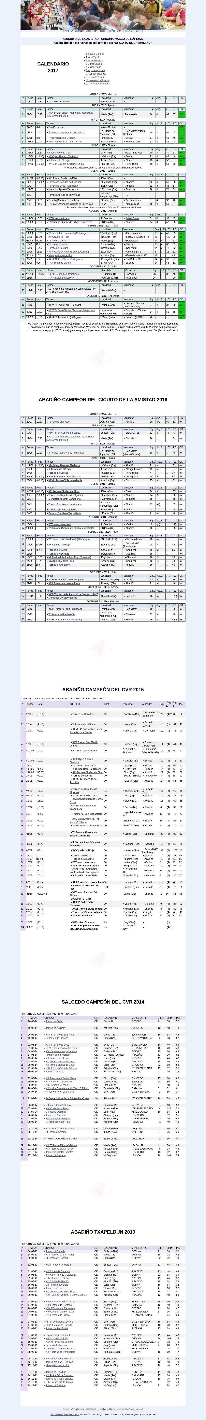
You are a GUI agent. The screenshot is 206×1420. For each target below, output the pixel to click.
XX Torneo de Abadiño (57, 1281)
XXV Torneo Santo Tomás (59, 1382)
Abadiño (130, 222)
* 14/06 (30, 769)
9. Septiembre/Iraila (96, 73)
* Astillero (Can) (131, 714)
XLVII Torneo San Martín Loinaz (65, 141)
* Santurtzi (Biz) (108, 233)
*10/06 (29, 156)
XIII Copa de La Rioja (57, 1338)
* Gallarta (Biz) (108, 156)
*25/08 (29, 222)
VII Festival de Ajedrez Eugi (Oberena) (69, 251)
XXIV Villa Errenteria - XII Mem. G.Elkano (67, 1088)
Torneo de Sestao (58, 472)
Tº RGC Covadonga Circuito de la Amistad (70, 204)
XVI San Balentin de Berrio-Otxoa (66, 164)
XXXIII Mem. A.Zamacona (59, 1081)
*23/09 (29, 255)
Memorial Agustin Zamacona (65, 499)
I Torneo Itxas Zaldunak (58, 1335)
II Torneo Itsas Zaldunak (58, 1105)
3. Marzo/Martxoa (95, 53)
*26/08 (29, 528)
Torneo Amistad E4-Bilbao (59, 1362)
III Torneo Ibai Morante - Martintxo (66, 132)
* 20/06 (30, 772)
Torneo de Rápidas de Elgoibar (64, 182)
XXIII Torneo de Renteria (59, 1305)
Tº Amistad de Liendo (59, 262)
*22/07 (29, 189)
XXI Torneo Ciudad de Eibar (64, 491)
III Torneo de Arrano (56, 1132)
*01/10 (29, 274)
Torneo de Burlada (55, 1251)
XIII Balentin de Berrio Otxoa (61, 1078)
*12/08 (29, 218)
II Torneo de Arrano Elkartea (60, 1348)
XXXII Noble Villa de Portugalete (66, 259)
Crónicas (120, 31)
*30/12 (29, 317)
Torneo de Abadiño (58, 244)
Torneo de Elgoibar (56, 1372)
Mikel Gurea (132, 218)
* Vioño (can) (130, 915)
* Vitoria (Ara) (107, 305)
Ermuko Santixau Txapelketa (65, 513)
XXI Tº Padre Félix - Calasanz (61, 1145)
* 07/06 (30, 760)
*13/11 (30, 596)
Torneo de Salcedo (56, 1155)
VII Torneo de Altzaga (57, 1284)
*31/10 (29, 893)
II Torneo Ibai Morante (84, 750)
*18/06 (29, 160)
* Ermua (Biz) (107, 200)
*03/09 (29, 539)
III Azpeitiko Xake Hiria (57, 1365)
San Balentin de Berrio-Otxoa (65, 476)
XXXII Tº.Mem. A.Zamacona (60, 1308)
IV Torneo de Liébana (57, 1038)
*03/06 (29, 152)
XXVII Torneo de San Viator (60, 1034)
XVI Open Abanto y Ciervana (61, 1274)
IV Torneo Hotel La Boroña (60, 1091)
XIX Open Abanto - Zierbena (64, 465)
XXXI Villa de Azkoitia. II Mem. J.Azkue (66, 1295)
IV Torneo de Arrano (59, 218)
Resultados (104, 31)
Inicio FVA (69, 31)
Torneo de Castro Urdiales (59, 1152)
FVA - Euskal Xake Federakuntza (65, 1414)
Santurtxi (130, 480)
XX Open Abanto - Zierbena (63, 156)
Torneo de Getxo (57, 240)
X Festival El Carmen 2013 (60, 1311)
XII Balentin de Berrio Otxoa (60, 1301)
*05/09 (29, 844)
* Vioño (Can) (107, 317)
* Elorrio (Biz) (107, 164)
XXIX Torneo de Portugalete (60, 1352)
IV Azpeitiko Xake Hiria (58, 1122)
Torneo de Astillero (55, 1028)
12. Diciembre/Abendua (98, 83)
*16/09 (29, 240)
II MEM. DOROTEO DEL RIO (61, 1138)
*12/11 (30, 290)
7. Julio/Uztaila (93, 67)
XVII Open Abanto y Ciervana (61, 1051)
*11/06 (29, 465)
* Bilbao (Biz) (107, 222)
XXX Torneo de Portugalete (60, 1128)
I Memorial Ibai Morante (58, 1054)
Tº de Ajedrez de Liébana (61, 138)
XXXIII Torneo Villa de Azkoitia (65, 480)
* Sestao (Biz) (107, 472)
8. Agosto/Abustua (95, 70)
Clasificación (91, 31)
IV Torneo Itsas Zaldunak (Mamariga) (68, 233)
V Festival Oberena (56, 1111)
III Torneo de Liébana (57, 1258)
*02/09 (29, 233)
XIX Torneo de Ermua (57, 1085)
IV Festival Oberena (56, 1345)
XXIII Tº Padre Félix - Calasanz (65, 609)
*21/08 (29, 834)
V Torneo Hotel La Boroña (86, 769)
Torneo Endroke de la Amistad (65, 504)
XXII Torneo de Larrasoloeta (65, 274)
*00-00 (29, 927)
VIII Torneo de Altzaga (57, 1058)
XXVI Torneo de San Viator (60, 1254)
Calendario (79, 31)
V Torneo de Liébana (84, 724)
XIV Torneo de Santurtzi (58, 1358)
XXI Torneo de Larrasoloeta (60, 1061)
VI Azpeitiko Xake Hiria (60, 255)
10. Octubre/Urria (95, 77)
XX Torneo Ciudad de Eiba (60, 1065)
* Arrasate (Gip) (131, 908)
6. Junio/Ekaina (94, 64)
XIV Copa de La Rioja (57, 1108)
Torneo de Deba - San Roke (63, 185)
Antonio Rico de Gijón (59, 152)
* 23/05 (30, 750)
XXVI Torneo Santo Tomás (59, 1148)
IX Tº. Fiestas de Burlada (59, 1325)
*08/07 (29, 182)
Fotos (112, 31)
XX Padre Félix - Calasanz (60, 1375)
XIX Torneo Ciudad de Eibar (60, 1291)
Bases (138, 31)
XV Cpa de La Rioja (59, 237)
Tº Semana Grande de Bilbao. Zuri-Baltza (71, 528)
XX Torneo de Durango (58, 1271)
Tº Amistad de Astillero (62, 277)
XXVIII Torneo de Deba (84, 795)
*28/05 (29, 141)
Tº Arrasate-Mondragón (62, 614)
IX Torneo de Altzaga (84, 765)
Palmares (130, 31)
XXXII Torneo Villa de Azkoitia (61, 1068)
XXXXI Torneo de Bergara (59, 1341)
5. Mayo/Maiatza (94, 60)
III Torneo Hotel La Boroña (59, 1321)
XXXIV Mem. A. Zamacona (86, 825)
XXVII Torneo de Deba (57, 1044)
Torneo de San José (58, 421)
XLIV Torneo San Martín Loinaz (62, 1048)
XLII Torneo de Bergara (58, 1118)
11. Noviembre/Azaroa (97, 80)
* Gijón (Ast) (129, 769)
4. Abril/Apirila (93, 57)
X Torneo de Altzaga (59, 160)
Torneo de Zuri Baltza (57, 1328)
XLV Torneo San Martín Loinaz (65, 432)
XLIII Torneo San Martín (58, 1264)
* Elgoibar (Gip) (108, 182)
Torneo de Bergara (58, 248)
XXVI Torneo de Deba (57, 1278)
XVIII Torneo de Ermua (58, 1315)
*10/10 (29, 887)
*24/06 (29, 164)
